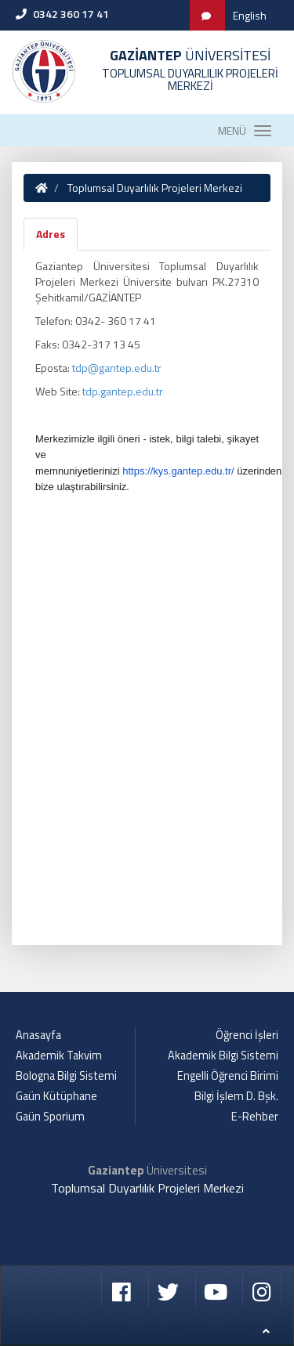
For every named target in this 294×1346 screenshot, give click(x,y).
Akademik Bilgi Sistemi (223, 1055)
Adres (50, 234)
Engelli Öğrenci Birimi (227, 1075)
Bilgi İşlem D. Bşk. (236, 1096)
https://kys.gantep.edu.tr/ (178, 471)
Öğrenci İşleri (247, 1035)
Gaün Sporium (50, 1116)
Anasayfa (38, 1035)
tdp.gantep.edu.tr (122, 391)
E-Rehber (254, 1116)
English (250, 15)
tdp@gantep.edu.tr (117, 367)
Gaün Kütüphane (56, 1096)
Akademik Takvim (59, 1055)
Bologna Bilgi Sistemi (66, 1075)
